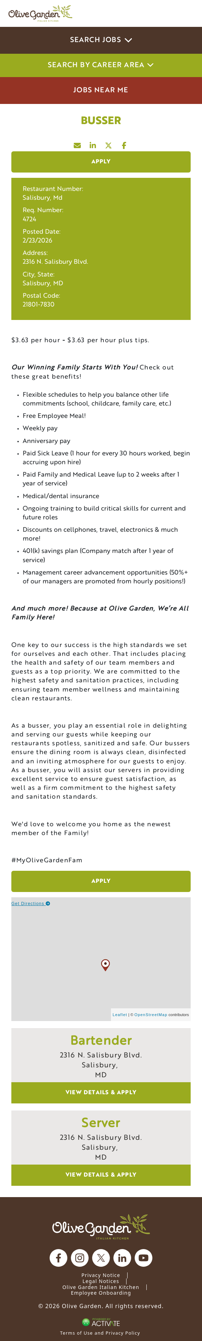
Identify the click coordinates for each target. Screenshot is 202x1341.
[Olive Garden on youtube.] (143, 1258)
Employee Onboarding (101, 1292)
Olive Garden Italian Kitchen (100, 1287)
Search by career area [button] (101, 65)
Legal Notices (101, 1281)
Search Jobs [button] (101, 40)
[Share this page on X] (109, 144)
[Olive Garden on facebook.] (58, 1258)
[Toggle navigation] (183, 13)
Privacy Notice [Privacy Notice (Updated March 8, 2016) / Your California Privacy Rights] (101, 1275)
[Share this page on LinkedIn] (93, 144)
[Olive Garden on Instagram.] (80, 1258)
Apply (101, 162)
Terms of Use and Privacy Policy (100, 1333)
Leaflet (120, 1015)
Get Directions (31, 903)
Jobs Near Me (100, 90)
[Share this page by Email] (78, 144)
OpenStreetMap (150, 1015)
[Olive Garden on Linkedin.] (122, 1258)
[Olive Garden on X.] (101, 1258)
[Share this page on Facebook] (124, 144)
